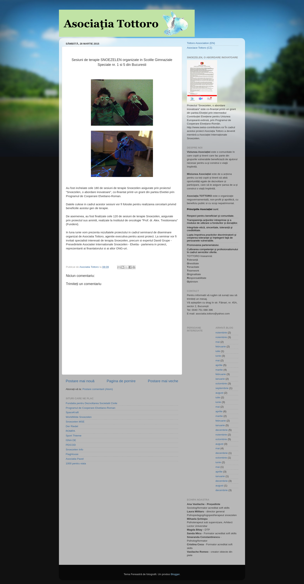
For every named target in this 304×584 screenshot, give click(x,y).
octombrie (221, 383)
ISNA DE (71, 440)
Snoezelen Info (74, 449)
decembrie (222, 430)
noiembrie (221, 332)
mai (218, 341)
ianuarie (220, 378)
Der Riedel (72, 426)
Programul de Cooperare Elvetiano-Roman (90, 407)
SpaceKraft (72, 412)
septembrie (222, 388)
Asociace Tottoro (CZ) (199, 47)
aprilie (219, 365)
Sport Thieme (73, 435)
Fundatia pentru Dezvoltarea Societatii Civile (91, 403)
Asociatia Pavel (75, 458)
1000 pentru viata (76, 463)
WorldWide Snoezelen (79, 417)
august (220, 392)
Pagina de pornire (121, 381)
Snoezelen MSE (75, 421)
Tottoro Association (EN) (201, 43)
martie (219, 369)
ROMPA (70, 430)
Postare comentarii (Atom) (97, 389)
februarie (221, 346)
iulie (218, 351)
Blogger (175, 574)
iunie (218, 355)
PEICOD (71, 444)
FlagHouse (72, 454)
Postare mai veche (163, 381)
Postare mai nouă (80, 381)
